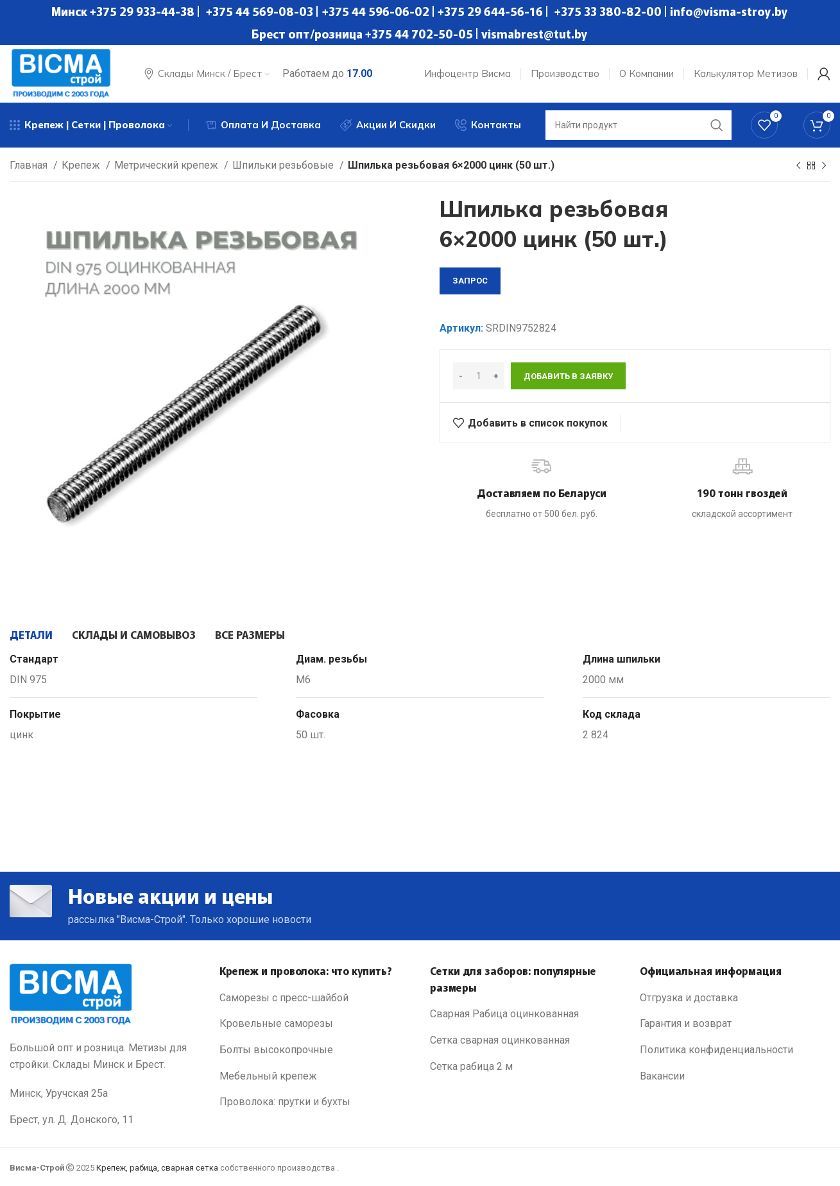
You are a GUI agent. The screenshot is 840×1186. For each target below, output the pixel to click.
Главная (30, 165)
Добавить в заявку (568, 376)
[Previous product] (798, 166)
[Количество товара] (478, 375)
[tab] (31, 634)
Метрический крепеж (167, 165)
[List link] (314, 998)
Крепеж (82, 165)
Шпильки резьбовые (284, 165)
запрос (470, 280)
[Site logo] (61, 73)
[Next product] (824, 166)
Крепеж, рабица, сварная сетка (157, 1168)
